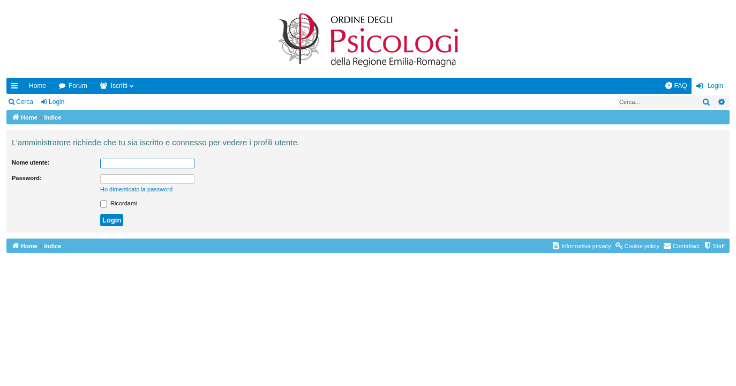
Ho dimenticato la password (136, 189)
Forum (78, 86)
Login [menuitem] (715, 86)
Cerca (24, 102)
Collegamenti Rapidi (16, 88)
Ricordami (118, 203)
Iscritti (119, 86)
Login (56, 102)
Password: (27, 178)
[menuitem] (676, 86)
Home (37, 86)
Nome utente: (30, 162)
